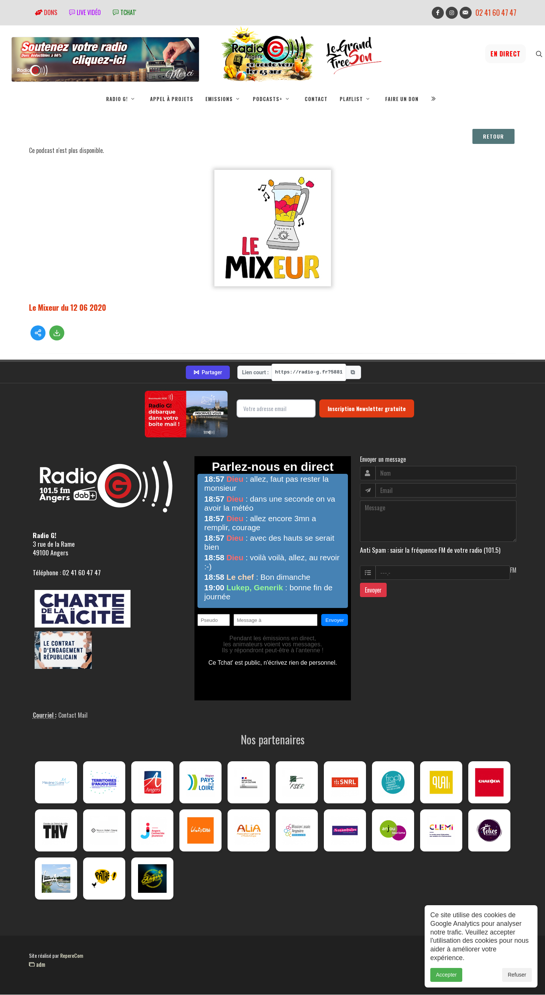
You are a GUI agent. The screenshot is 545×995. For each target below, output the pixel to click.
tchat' (124, 12)
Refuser (517, 975)
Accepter (446, 975)
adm (37, 964)
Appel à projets (171, 99)
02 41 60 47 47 (495, 12)
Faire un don (402, 99)
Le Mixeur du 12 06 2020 (67, 307)
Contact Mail (73, 715)
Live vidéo (85, 12)
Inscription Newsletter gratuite (367, 409)
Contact (316, 99)
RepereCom (71, 956)
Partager (207, 373)
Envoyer (373, 590)
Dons (46, 12)
